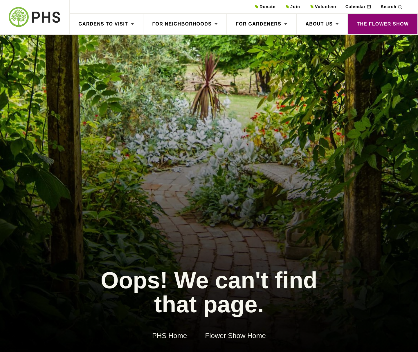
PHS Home (169, 336)
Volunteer (326, 6)
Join (295, 6)
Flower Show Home (235, 336)
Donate (267, 6)
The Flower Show (383, 23)
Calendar (355, 6)
